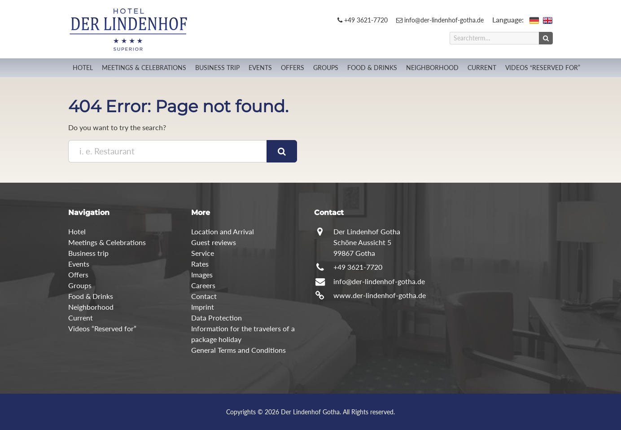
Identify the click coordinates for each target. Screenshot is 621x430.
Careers (203, 285)
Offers (292, 67)
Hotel (83, 67)
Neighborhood (432, 67)
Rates (200, 263)
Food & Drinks (372, 67)
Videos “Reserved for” (542, 67)
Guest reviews (213, 242)
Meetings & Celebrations (144, 67)
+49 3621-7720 (362, 20)
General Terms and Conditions (238, 350)
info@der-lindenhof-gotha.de (440, 20)
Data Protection (216, 317)
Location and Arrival (222, 231)
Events (260, 67)
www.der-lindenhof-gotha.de (379, 295)
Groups (325, 67)
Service (202, 253)
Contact (204, 296)
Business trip (217, 67)
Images (202, 274)
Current (482, 67)
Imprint (202, 307)
